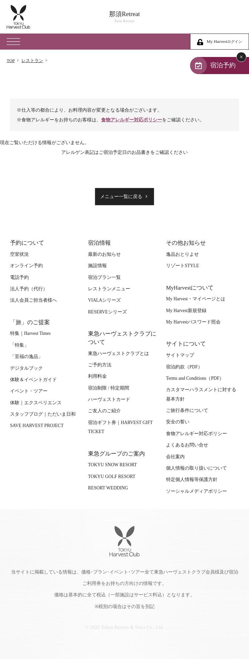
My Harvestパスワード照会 (193, 321)
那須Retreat (124, 16)
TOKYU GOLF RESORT (112, 476)
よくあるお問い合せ (187, 444)
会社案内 (175, 456)
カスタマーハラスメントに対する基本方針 (201, 394)
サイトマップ (180, 355)
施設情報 (97, 265)
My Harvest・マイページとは (195, 298)
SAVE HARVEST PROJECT (37, 425)
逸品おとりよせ (182, 254)
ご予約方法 (99, 364)
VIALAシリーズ (104, 300)
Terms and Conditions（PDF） (195, 378)
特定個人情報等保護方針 (192, 479)
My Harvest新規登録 (186, 310)
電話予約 (19, 277)
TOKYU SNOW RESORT (112, 464)
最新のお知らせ (104, 254)
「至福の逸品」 (26, 356)
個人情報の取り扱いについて (196, 468)
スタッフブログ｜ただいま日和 (43, 414)
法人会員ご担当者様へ (33, 300)
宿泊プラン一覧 (104, 277)
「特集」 (19, 345)
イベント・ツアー (29, 391)
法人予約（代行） (29, 288)
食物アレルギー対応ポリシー (131, 119)
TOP (11, 60)
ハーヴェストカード (109, 399)
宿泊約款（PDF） (184, 366)
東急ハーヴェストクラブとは (118, 353)
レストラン (32, 60)
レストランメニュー (109, 288)
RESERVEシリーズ (107, 311)
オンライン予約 (26, 265)
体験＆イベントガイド (33, 379)
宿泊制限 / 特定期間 (108, 388)
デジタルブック (26, 368)
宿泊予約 (223, 65)
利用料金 (97, 376)
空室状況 (19, 254)
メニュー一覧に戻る (121, 196)
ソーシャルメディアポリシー (196, 491)
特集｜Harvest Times (30, 333)
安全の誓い (177, 421)
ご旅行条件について (187, 410)
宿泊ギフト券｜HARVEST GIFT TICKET (120, 427)
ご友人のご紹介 (104, 410)
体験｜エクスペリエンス (36, 402)
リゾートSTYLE (182, 265)
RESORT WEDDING (108, 487)
